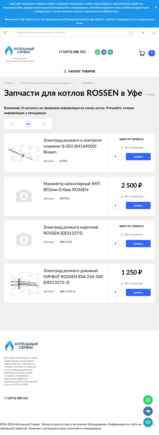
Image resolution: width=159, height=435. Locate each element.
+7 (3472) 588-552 (72, 52)
